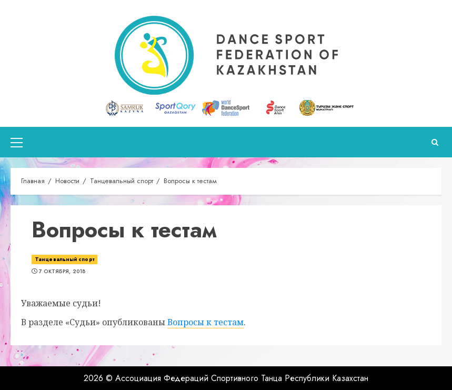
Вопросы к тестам (205, 322)
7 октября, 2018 (62, 271)
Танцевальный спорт (64, 259)
